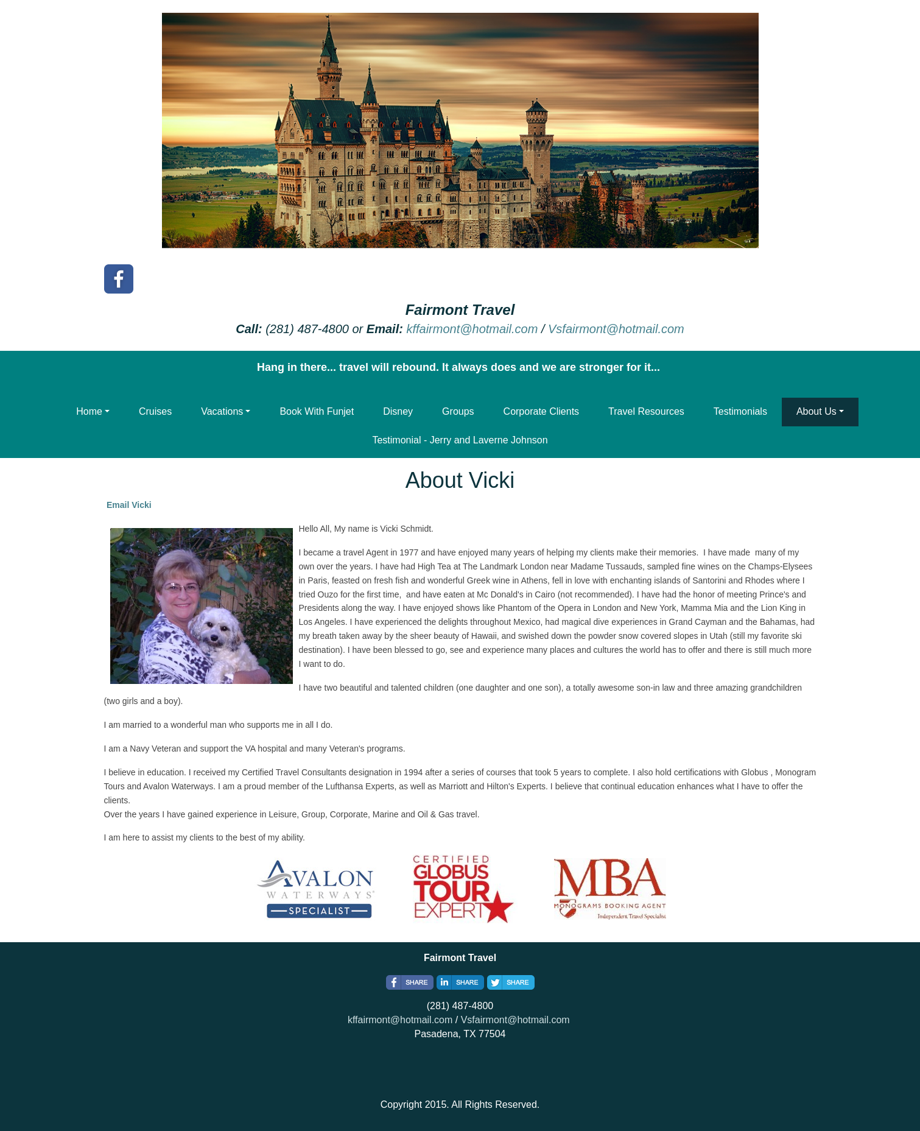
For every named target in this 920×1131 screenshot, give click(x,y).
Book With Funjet (316, 411)
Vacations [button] (222, 411)
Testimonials (740, 411)
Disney (398, 411)
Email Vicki (129, 505)
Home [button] (89, 411)
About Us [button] (816, 411)
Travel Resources (646, 411)
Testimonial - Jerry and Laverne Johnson (459, 440)
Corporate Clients (542, 411)
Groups (458, 411)
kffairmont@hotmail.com (472, 329)
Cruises (155, 411)
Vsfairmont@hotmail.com (616, 329)
